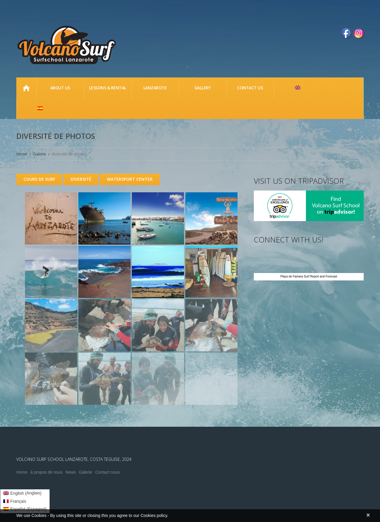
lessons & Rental (107, 88)
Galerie (39, 154)
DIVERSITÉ (81, 179)
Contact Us (250, 88)
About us (60, 88)
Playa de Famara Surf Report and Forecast (308, 276)
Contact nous (107, 472)
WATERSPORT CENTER (130, 179)
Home (26, 87)
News (71, 472)
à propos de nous (46, 472)
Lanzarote (155, 88)
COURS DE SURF (39, 179)
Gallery (202, 88)
